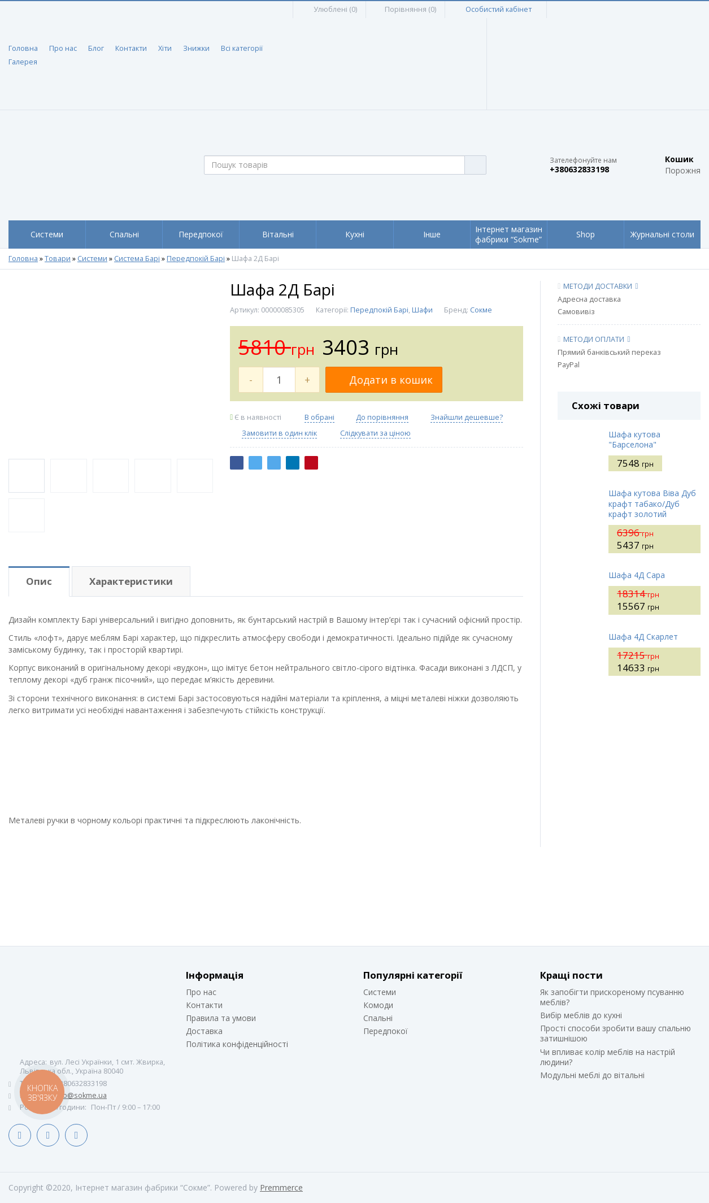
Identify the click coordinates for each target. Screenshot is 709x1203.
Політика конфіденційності (237, 1044)
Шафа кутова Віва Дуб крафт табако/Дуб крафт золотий (652, 503)
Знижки (196, 48)
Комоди (378, 1005)
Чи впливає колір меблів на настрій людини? (607, 1056)
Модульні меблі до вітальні (592, 1075)
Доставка (204, 1031)
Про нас (63, 48)
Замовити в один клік (279, 433)
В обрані (319, 417)
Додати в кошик (384, 379)
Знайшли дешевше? (466, 417)
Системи (92, 258)
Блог (96, 48)
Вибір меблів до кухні (581, 1015)
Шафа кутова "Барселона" (634, 439)
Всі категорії (242, 48)
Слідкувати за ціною (375, 433)
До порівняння (382, 417)
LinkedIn (48, 1135)
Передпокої (385, 1031)
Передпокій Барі (196, 258)
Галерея (22, 62)
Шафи (422, 310)
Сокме (481, 310)
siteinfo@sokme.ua (74, 1095)
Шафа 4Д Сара (636, 575)
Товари (58, 258)
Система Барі (137, 258)
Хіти (165, 48)
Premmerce (281, 1187)
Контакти (131, 48)
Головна (23, 48)
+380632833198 (579, 169)
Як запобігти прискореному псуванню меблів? (612, 997)
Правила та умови (221, 1018)
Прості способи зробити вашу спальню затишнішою (615, 1033)
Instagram (76, 1135)
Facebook (19, 1135)
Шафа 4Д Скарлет (643, 636)
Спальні (378, 1018)
